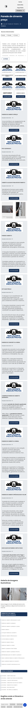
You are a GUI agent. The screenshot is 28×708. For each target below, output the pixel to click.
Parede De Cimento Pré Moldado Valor (11, 620)
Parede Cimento (5, 629)
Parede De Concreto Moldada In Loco (4, 35)
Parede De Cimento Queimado (9, 623)
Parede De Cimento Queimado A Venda (11, 626)
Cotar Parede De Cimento (8, 639)
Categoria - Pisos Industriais (8, 687)
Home (20, 2)
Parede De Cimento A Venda (8, 645)
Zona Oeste (19, 704)
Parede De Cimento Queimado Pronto (11, 651)
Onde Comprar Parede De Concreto (10, 661)
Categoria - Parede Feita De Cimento (9, 685)
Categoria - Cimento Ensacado (8, 675)
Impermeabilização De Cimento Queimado (11, 655)
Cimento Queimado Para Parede (16, 35)
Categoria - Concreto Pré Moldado (9, 680)
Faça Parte (20, 8)
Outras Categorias (7, 671)
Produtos (20, 10)
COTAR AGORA (7, 79)
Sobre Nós (20, 5)
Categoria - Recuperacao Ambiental (9, 689)
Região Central (4, 704)
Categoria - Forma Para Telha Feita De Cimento (11, 682)
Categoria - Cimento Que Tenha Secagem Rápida (12, 678)
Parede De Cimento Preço (8, 642)
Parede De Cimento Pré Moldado (9, 636)
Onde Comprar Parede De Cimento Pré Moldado (13, 658)
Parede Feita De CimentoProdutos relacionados (8, 614)
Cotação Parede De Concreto (9, 632)
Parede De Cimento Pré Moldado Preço (10, 35)
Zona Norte (12, 704)
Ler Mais (5, 59)
